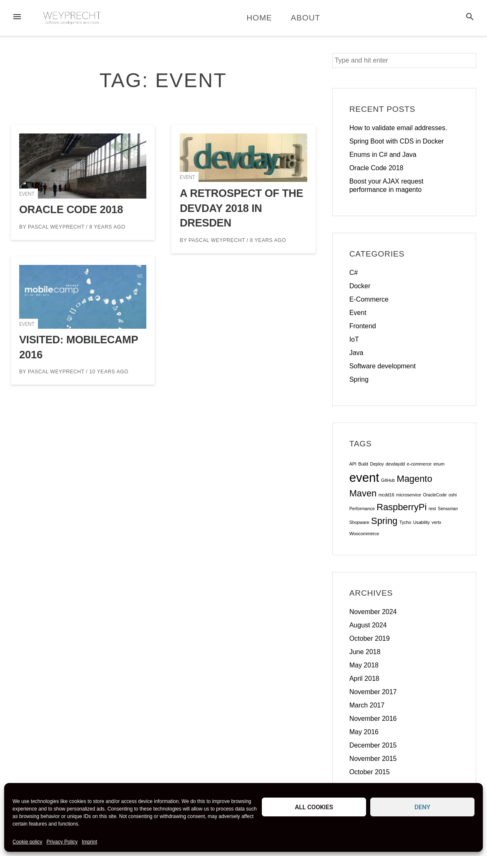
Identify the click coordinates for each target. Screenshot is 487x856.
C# (353, 272)
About (305, 17)
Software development (382, 366)
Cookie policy (27, 842)
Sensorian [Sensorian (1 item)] (448, 508)
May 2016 (364, 731)
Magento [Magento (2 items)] (414, 478)
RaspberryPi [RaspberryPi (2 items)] (402, 507)
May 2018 (364, 665)
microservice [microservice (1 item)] (408, 494)
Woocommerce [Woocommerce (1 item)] (364, 533)
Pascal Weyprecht (56, 227)
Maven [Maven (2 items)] (363, 493)
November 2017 (373, 691)
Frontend (362, 326)
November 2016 (373, 718)
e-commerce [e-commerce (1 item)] (419, 463)
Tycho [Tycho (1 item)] (405, 522)
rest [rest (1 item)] (432, 508)
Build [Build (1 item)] (363, 463)
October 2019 (369, 638)
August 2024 (368, 625)
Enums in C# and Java (383, 154)
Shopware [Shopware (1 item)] (359, 522)
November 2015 (373, 758)
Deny (422, 807)
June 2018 (365, 651)
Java (356, 352)
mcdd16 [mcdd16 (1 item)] (386, 494)
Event (27, 194)
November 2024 (373, 611)
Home (259, 17)
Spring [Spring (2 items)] (384, 521)
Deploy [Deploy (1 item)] (377, 463)
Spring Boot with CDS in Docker (396, 141)
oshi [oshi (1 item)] (453, 494)
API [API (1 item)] (352, 463)
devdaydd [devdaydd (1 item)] (395, 463)
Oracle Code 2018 (71, 209)
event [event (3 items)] (364, 477)
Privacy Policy (62, 842)
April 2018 (364, 678)
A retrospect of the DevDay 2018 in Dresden (241, 208)
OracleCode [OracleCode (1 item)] (435, 494)
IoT (354, 339)
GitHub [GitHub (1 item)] (388, 480)
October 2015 (369, 771)
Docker (360, 286)
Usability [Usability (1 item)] (421, 522)
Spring (359, 379)
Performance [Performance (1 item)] (362, 508)
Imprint (89, 842)
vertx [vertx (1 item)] (436, 522)
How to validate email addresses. (398, 127)
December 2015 (373, 745)
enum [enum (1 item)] (438, 463)
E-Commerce (369, 299)
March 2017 (367, 705)
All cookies (314, 807)
